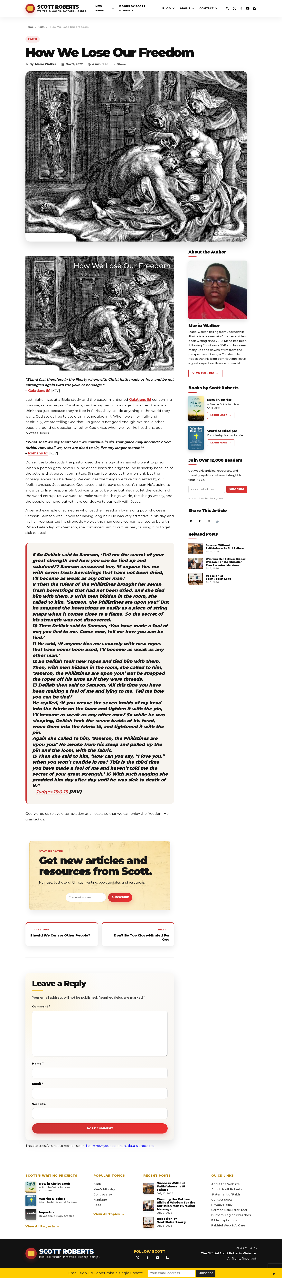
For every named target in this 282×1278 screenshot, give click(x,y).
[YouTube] (248, 8)
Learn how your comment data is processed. (120, 1146)
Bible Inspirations (224, 1220)
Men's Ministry (104, 1189)
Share (119, 64)
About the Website (225, 1184)
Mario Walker (45, 64)
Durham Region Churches (231, 1215)
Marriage (100, 1199)
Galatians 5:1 (39, 391)
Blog (166, 8)
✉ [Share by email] (209, 521)
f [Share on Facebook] (200, 521)
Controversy (102, 1194)
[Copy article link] (217, 521)
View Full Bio (205, 373)
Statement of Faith (225, 1194)
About (185, 8)
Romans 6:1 (38, 453)
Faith (41, 26)
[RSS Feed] (254, 8)
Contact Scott (221, 1199)
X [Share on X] (191, 521)
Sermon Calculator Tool (229, 1210)
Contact (206, 8)
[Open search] (227, 8)
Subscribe (120, 897)
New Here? (100, 8)
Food (97, 1205)
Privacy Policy (221, 1205)
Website (39, 1104)
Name (37, 1063)
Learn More (220, 415)
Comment (41, 1006)
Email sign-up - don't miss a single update (105, 1273)
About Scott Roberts (226, 1189)
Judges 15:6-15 (52, 792)
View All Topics (108, 1214)
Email (37, 1083)
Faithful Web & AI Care (228, 1225)
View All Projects (42, 1226)
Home (29, 26)
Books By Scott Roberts (132, 8)
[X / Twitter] (234, 8)
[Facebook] (241, 8)
